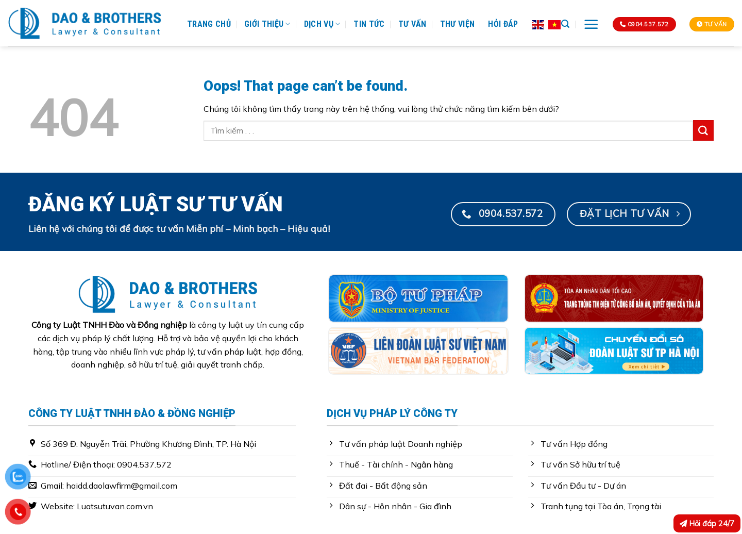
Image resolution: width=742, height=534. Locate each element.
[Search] (565, 24)
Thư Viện (457, 24)
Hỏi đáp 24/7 (707, 523)
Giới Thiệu (267, 24)
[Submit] (703, 130)
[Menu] (591, 24)
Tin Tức (368, 24)
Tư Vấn (412, 24)
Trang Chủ (209, 24)
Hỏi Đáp (503, 24)
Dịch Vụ (322, 24)
